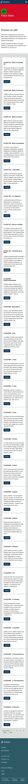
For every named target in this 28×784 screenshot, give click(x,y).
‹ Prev (7, 730)
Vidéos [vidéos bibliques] (3, 774)
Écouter (7, 81)
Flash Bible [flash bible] (4, 762)
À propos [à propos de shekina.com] (3, 747)
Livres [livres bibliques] (2, 771)
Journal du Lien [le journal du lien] (5, 756)
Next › (5, 732)
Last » (11, 732)
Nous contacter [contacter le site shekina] (5, 750)
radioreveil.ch (13, 47)
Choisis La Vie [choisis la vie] (5, 759)
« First (4, 730)
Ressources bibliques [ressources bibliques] (7, 767)
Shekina (5, 2)
